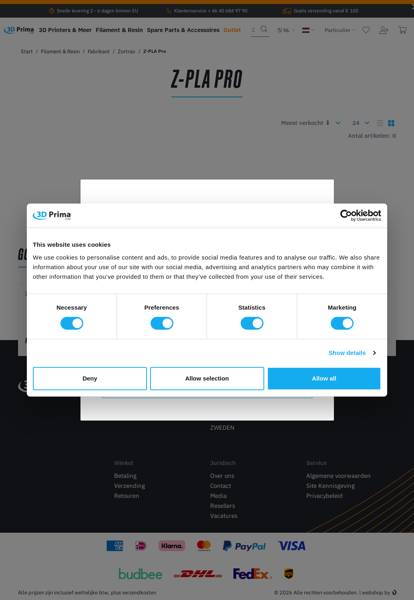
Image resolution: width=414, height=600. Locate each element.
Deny (89, 378)
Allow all (324, 378)
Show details (347, 352)
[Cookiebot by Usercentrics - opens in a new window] (346, 215)
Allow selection (207, 378)
